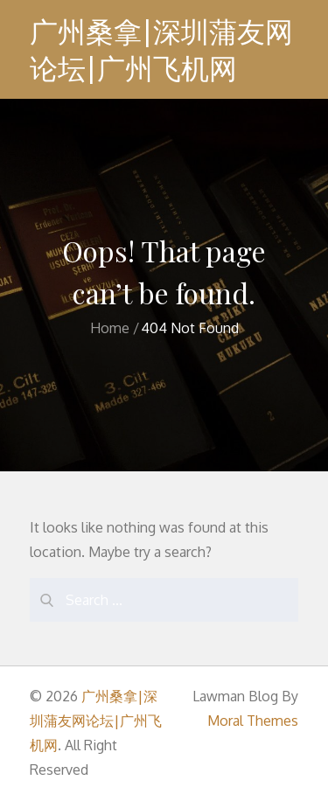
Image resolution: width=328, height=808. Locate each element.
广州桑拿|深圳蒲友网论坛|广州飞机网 (161, 49)
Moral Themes (252, 720)
